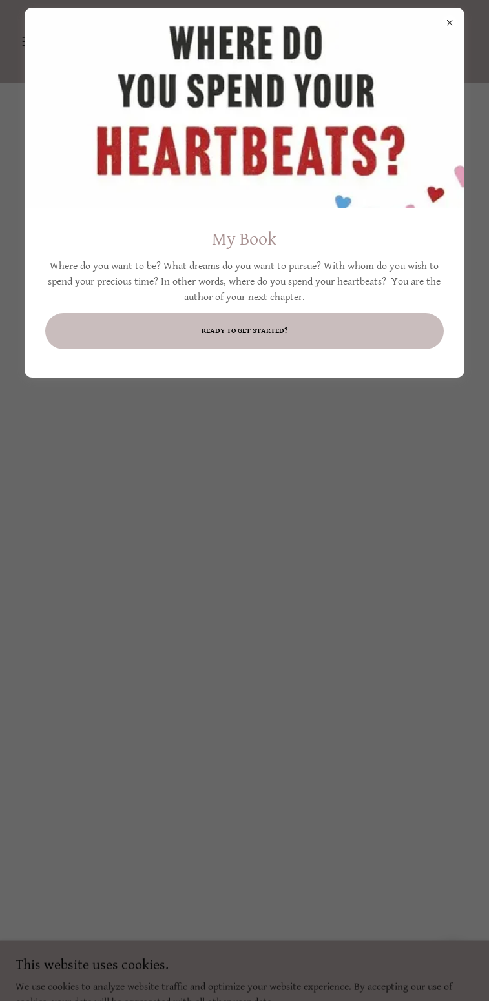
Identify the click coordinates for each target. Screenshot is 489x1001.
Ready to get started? (244, 331)
